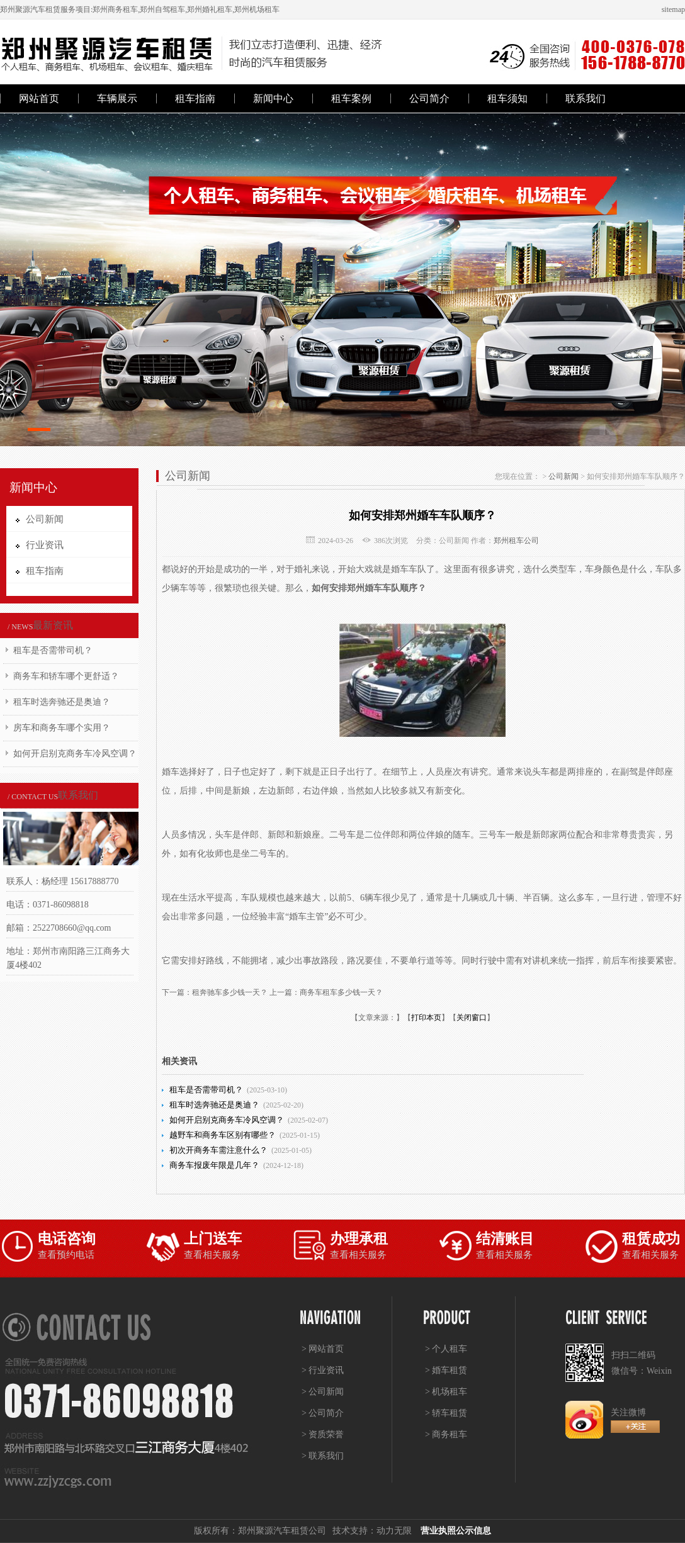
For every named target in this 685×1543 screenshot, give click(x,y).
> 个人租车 (446, 1349)
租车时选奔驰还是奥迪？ (61, 702)
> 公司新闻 (323, 1391)
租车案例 (351, 98)
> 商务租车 (446, 1434)
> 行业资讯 (323, 1370)
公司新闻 (563, 476)
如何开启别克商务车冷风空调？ (75, 753)
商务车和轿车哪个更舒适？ (66, 676)
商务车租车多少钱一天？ (341, 992)
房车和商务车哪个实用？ (61, 727)
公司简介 (429, 98)
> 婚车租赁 (446, 1370)
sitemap (673, 9)
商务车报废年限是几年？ (214, 1165)
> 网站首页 (323, 1349)
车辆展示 (117, 98)
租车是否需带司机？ (53, 650)
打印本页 (426, 1017)
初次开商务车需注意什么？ (218, 1150)
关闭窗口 (471, 1017)
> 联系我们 (323, 1456)
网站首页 (39, 98)
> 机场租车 (446, 1391)
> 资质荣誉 (323, 1434)
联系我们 (585, 98)
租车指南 (195, 98)
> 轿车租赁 (446, 1413)
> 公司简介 (323, 1413)
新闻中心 (273, 98)
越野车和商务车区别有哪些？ (222, 1135)
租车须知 (507, 98)
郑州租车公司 (516, 540)
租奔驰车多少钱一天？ (230, 992)
